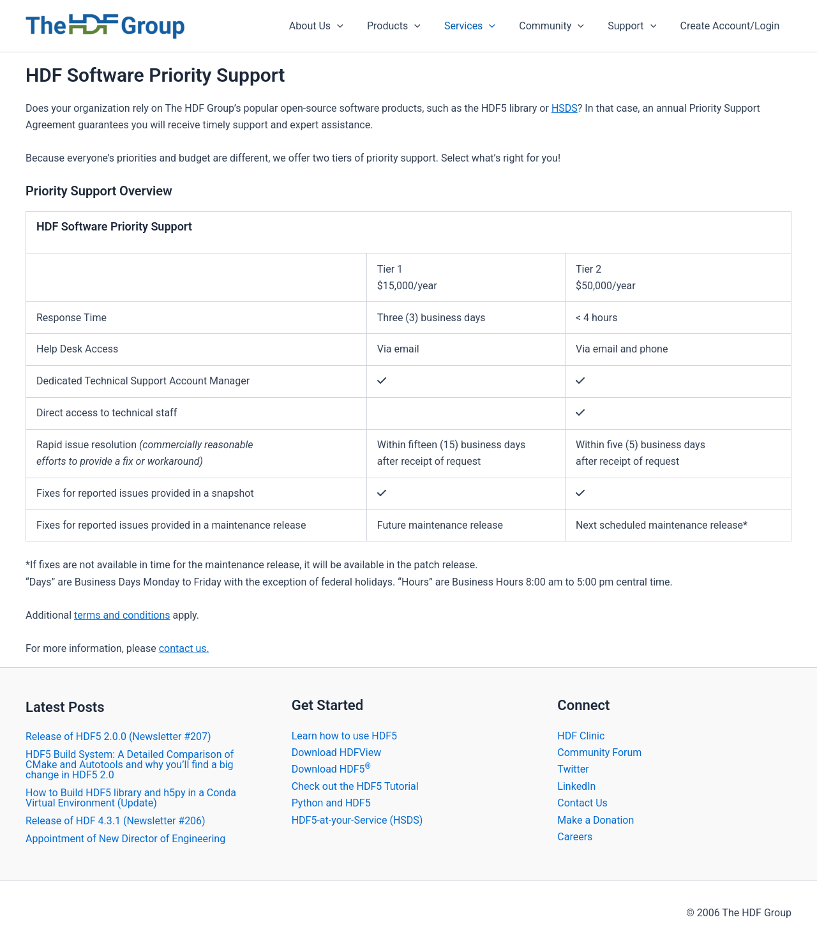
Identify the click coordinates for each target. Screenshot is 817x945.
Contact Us (582, 803)
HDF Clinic (580, 736)
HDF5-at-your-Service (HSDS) (357, 820)
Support (637, 26)
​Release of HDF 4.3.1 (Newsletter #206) (116, 821)
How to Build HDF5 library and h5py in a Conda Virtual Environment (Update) (131, 798)
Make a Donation (595, 820)
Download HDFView (337, 752)
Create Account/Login (731, 26)
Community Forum (599, 752)
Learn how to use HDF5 (344, 736)
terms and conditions (122, 615)
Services (481, 26)
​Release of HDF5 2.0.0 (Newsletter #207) (118, 736)
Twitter (572, 769)
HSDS (564, 108)
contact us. (184, 648)
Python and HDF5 (331, 803)
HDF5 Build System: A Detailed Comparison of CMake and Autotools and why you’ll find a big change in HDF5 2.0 (130, 764)
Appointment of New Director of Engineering (125, 839)
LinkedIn (576, 786)
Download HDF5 (331, 769)
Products (409, 26)
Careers (574, 837)
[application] (355, 26)
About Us (335, 26)
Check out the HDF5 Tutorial (355, 786)
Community (560, 26)
